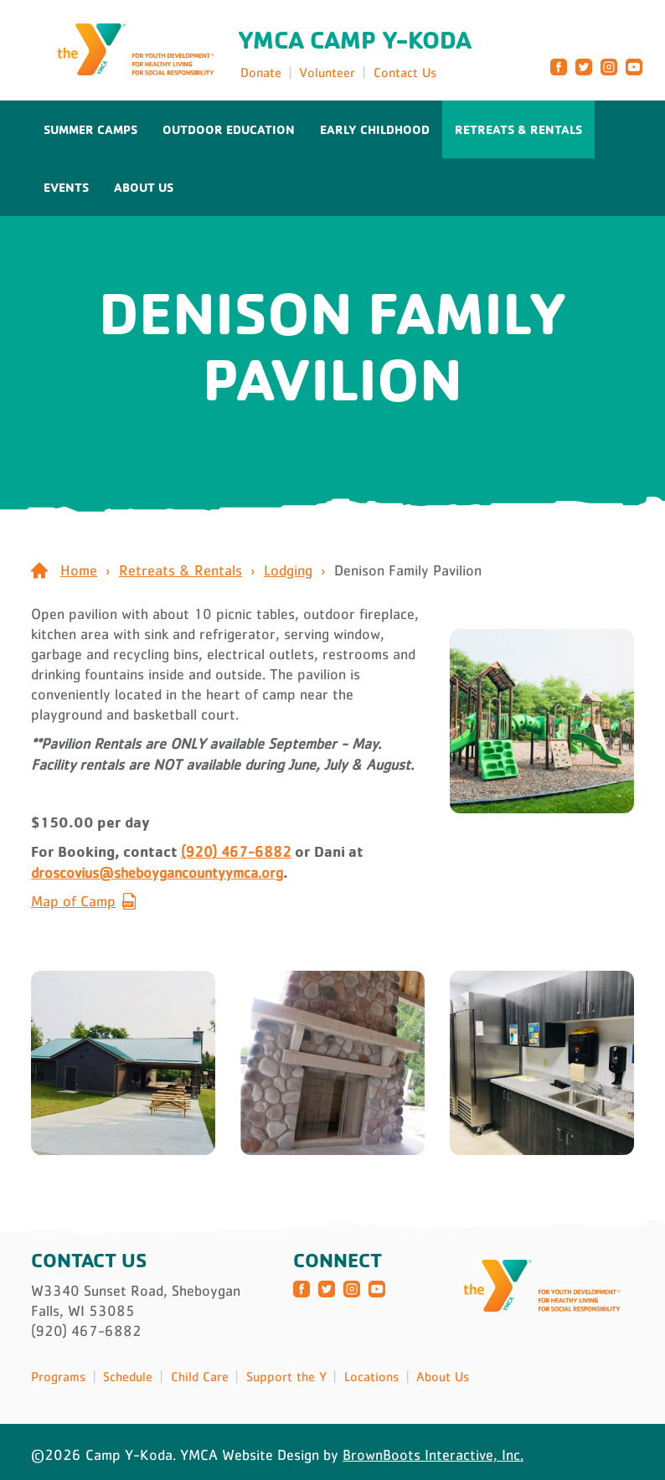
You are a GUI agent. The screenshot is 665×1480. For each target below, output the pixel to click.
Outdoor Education (228, 129)
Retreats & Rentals (518, 129)
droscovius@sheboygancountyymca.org (157, 872)
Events (66, 187)
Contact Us (405, 72)
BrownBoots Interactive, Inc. (433, 1454)
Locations (371, 1376)
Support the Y (286, 1376)
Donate (260, 72)
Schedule (127, 1376)
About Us (143, 187)
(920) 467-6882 (236, 851)
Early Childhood (375, 129)
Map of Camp (73, 901)
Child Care (200, 1376)
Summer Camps (90, 129)
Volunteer (327, 72)
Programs (58, 1376)
